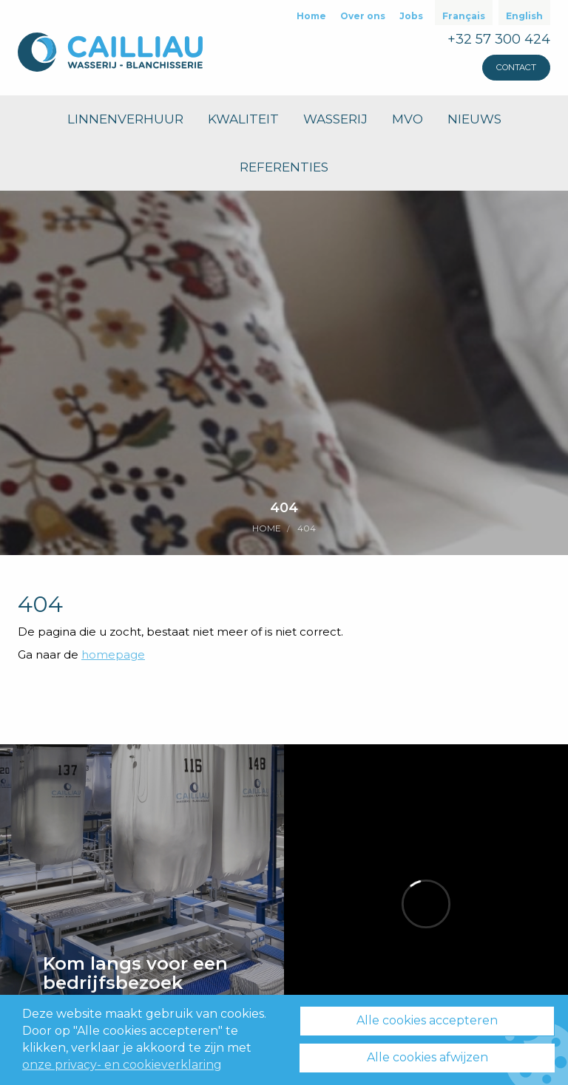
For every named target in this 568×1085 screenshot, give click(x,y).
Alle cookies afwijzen (427, 1057)
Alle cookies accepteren (427, 1021)
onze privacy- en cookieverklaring (122, 1065)
